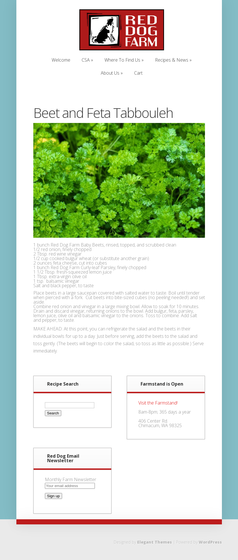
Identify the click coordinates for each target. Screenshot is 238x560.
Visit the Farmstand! (158, 403)
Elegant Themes (154, 542)
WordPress (210, 542)
